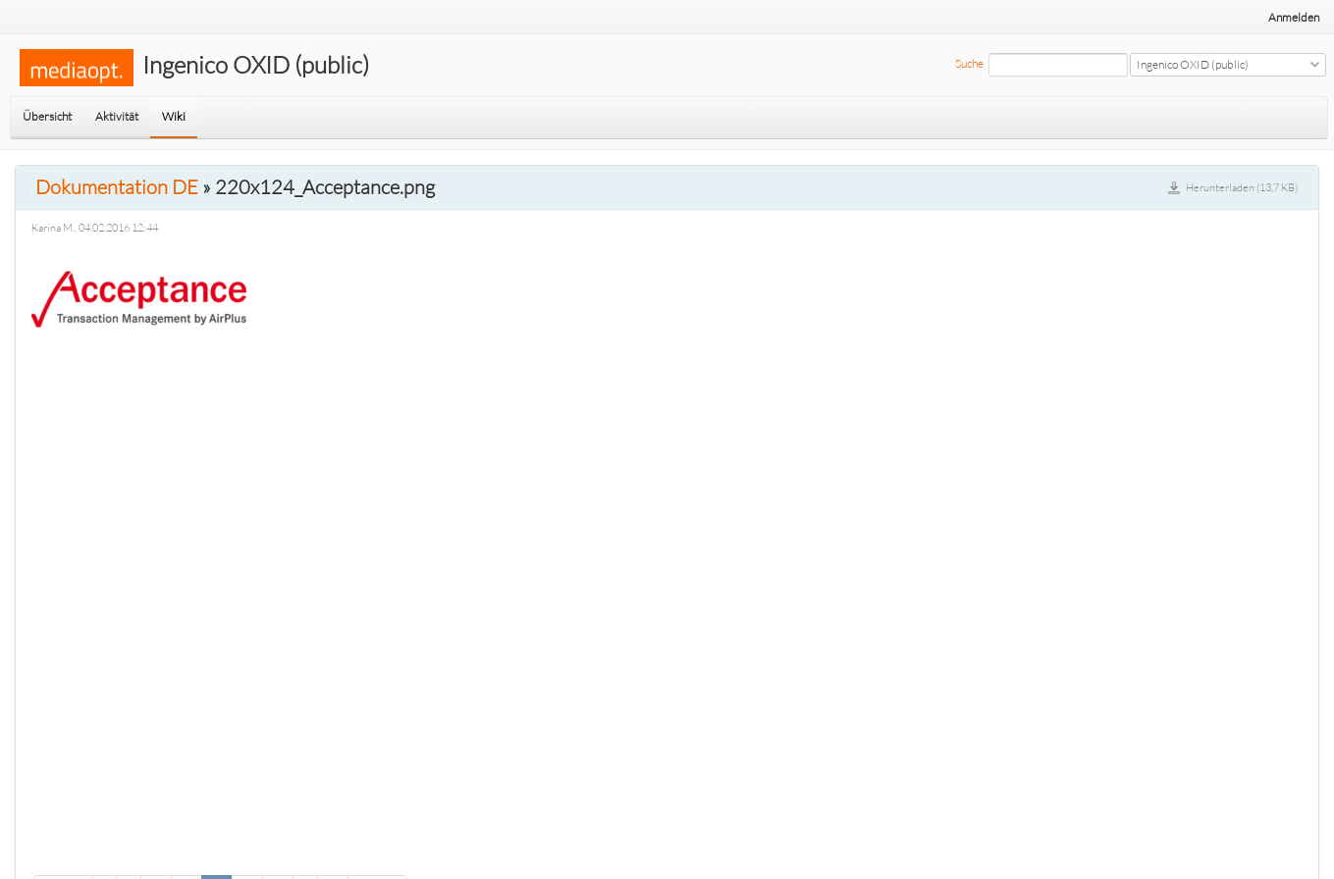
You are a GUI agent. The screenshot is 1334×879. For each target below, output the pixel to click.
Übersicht (47, 116)
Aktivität (116, 116)
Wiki (174, 116)
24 (156, 854)
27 (247, 854)
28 (278, 854)
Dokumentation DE (116, 187)
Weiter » (377, 854)
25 (186, 854)
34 (333, 854)
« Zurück (63, 854)
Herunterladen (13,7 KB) (1242, 187)
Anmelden (1293, 17)
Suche (969, 63)
